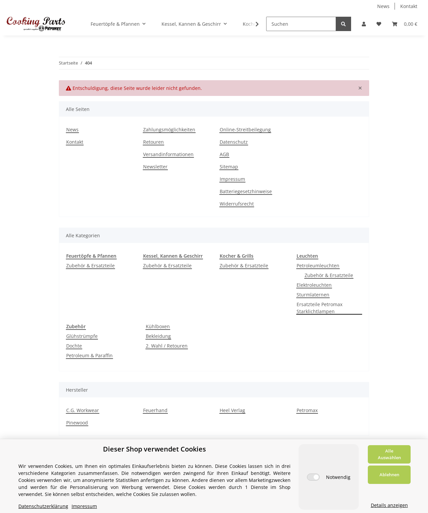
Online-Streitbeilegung (245, 129)
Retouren (153, 142)
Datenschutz (234, 142)
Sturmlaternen (313, 294)
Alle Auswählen (389, 454)
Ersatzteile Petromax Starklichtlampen (319, 307)
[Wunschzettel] (379, 23)
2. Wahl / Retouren (167, 346)
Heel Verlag (232, 410)
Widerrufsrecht (237, 204)
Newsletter (155, 166)
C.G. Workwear (82, 410)
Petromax (307, 410)
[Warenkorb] (405, 23)
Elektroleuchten (314, 285)
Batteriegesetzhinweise (246, 191)
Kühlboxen (158, 326)
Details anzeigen (389, 505)
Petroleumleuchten (318, 265)
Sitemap (229, 166)
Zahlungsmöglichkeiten (169, 129)
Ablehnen (389, 475)
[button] (363, 23)
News (383, 6)
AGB (224, 154)
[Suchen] (301, 24)
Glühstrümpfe (82, 336)
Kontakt (408, 6)
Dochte (74, 346)
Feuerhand (155, 410)
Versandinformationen (168, 154)
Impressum (232, 179)
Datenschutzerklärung (43, 506)
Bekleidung (158, 336)
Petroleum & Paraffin (89, 355)
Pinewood (77, 422)
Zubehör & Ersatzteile (90, 265)
